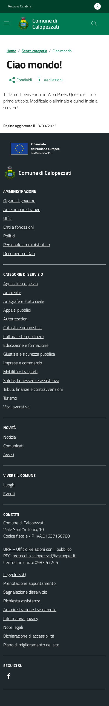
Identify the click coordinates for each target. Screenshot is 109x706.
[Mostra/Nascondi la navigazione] (6, 23)
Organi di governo (19, 200)
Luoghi (9, 484)
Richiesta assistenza (21, 600)
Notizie (9, 437)
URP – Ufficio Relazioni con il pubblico (37, 549)
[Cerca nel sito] (94, 23)
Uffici (7, 218)
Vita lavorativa (16, 406)
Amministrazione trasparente (29, 609)
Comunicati (13, 445)
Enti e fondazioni (18, 227)
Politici (9, 235)
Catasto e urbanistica (22, 327)
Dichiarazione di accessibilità (28, 636)
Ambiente (12, 292)
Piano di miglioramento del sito (31, 644)
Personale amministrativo (26, 244)
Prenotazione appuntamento (29, 583)
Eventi (9, 493)
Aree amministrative (21, 209)
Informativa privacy (20, 618)
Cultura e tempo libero (23, 336)
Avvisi (8, 454)
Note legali (13, 627)
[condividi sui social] (20, 80)
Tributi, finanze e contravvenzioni (33, 389)
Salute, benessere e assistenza (31, 380)
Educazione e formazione (25, 345)
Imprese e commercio (22, 362)
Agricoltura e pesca (20, 283)
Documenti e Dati (19, 253)
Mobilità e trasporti (20, 371)
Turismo (10, 398)
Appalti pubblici (17, 310)
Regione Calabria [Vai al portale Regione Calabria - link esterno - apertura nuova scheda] (19, 6)
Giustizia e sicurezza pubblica (29, 354)
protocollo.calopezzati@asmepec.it (44, 555)
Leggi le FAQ (14, 574)
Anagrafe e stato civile (23, 301)
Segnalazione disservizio (25, 592)
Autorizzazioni (15, 318)
